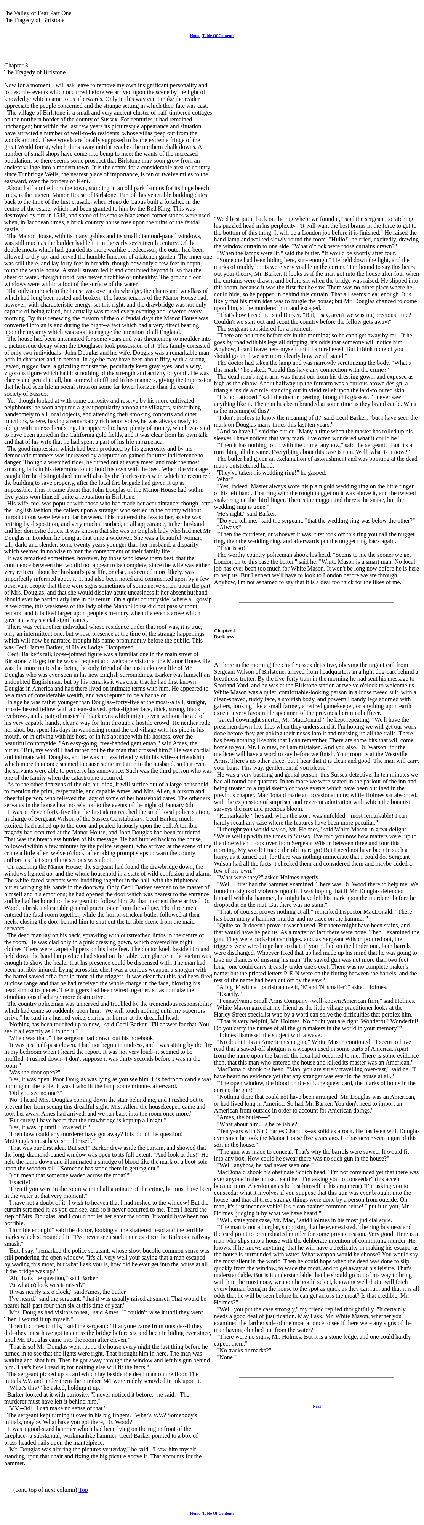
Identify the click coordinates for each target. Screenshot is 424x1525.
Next (317, 1406)
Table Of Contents (218, 35)
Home (195, 35)
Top (83, 1490)
